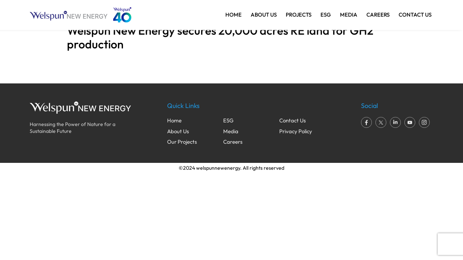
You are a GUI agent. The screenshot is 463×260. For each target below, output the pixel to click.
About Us (178, 131)
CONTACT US (415, 14)
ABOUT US (264, 14)
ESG (325, 14)
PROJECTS (298, 14)
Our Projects (182, 141)
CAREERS (378, 14)
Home (174, 120)
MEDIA (348, 14)
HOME (233, 14)
